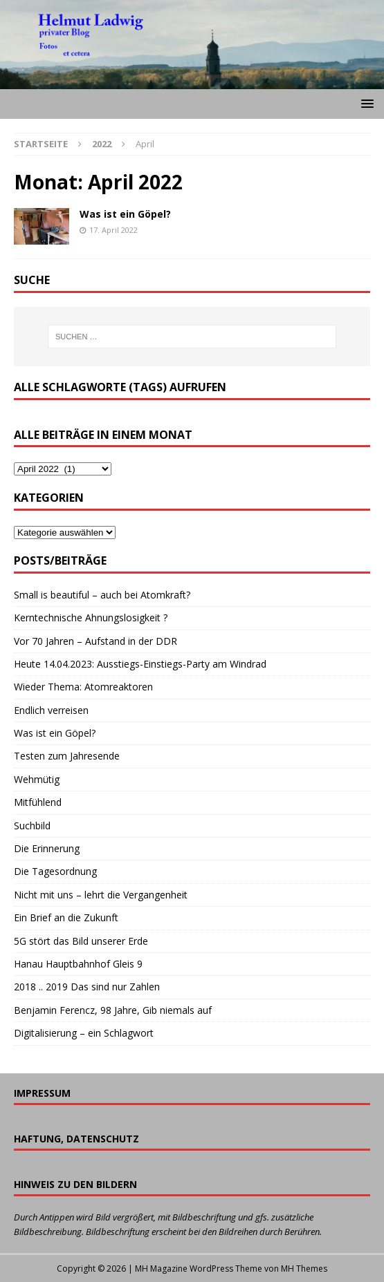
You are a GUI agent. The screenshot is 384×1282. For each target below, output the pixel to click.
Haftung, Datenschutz (76, 1138)
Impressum (42, 1093)
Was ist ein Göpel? (125, 213)
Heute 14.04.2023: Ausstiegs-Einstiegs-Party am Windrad (140, 663)
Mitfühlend (38, 802)
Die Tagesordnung (55, 871)
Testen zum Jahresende (67, 755)
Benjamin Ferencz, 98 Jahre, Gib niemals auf (113, 1010)
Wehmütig (37, 779)
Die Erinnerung (47, 848)
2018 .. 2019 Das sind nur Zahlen (87, 986)
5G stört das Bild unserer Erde (81, 941)
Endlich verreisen (51, 710)
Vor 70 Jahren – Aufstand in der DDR (95, 641)
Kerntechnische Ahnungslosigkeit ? (90, 617)
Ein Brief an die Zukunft (66, 917)
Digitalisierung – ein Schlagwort (84, 1032)
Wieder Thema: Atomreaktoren (83, 686)
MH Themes (304, 1268)
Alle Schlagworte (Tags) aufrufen (120, 387)
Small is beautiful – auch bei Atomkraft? (102, 594)
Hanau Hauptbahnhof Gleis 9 (78, 963)
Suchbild (32, 825)
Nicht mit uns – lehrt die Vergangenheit (101, 894)
